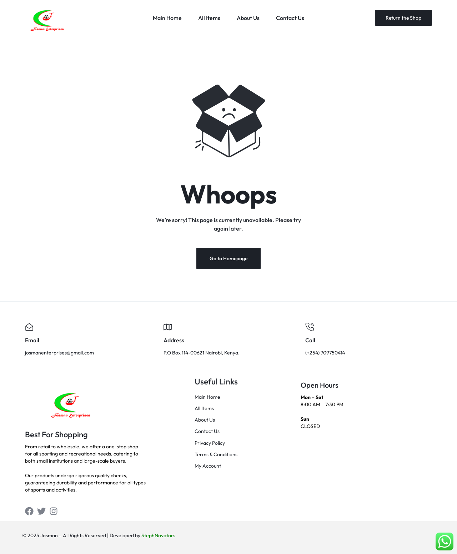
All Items (209, 17)
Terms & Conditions (216, 455)
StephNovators (158, 535)
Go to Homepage (228, 258)
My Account (208, 466)
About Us (248, 17)
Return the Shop (403, 18)
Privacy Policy (210, 443)
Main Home (167, 17)
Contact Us (290, 17)
